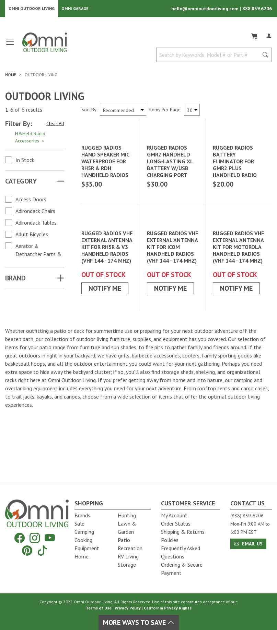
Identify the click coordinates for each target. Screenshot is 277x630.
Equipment (86, 548)
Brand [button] (15, 278)
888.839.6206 (257, 9)
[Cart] (254, 35)
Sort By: (89, 110)
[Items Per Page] (192, 110)
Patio (124, 540)
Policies (169, 540)
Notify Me (105, 354)
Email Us (248, 544)
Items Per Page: (165, 110)
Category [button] (21, 181)
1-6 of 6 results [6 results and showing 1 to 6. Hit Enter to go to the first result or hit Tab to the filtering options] (23, 110)
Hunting (127, 515)
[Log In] (269, 35)
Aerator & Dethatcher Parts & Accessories (38, 254)
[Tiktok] (42, 550)
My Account (174, 515)
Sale (79, 523)
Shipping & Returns (183, 531)
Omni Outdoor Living (32, 8)
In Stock (24, 160)
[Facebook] (19, 538)
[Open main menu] (10, 45)
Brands (82, 515)
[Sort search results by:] (123, 110)
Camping (84, 531)
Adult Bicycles (31, 234)
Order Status (176, 523)
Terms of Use (99, 607)
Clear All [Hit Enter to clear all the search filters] (55, 124)
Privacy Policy (128, 607)
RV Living (128, 556)
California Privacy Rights (168, 607)
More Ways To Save (138, 622)
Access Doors (30, 200)
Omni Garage (75, 8)
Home (81, 556)
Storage (127, 564)
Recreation (130, 548)
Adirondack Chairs (35, 211)
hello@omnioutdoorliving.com (205, 9)
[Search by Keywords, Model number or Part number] (210, 55)
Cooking (83, 540)
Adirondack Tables (36, 223)
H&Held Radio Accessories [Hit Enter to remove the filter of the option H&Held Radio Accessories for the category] (30, 137)
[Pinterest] (27, 550)
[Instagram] (35, 538)
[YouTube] (50, 538)
